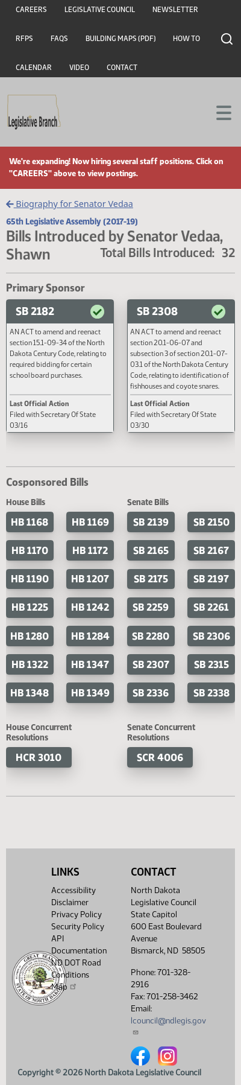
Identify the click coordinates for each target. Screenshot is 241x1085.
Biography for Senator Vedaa (69, 203)
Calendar (34, 67)
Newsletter (175, 9)
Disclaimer (70, 902)
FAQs (59, 38)
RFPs (24, 38)
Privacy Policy (76, 914)
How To (186, 38)
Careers (31, 9)
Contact (122, 67)
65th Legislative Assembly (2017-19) (72, 221)
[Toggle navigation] (217, 112)
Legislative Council (99, 9)
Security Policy (77, 926)
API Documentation (79, 945)
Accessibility (73, 890)
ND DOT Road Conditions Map (76, 975)
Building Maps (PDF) (121, 38)
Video (79, 67)
